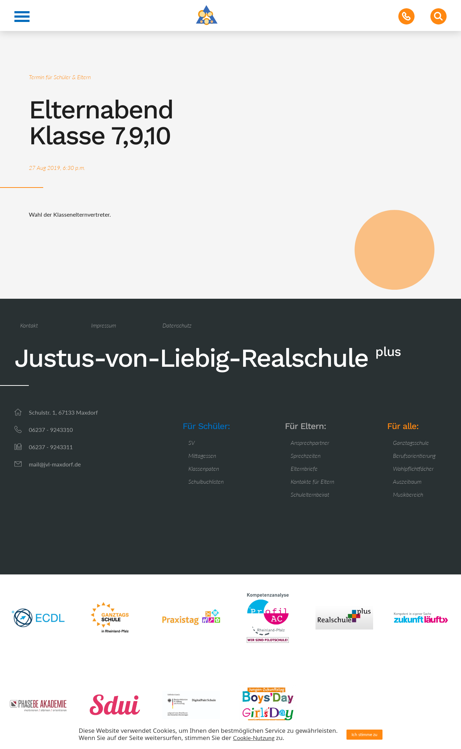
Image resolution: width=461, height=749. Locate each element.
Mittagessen (202, 455)
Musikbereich (408, 494)
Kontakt (29, 325)
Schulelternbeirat (310, 494)
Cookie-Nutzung (253, 737)
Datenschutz (177, 325)
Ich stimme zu (364, 734)
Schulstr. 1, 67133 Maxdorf (63, 412)
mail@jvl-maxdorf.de (55, 464)
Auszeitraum (407, 481)
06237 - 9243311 (51, 446)
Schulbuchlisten (206, 481)
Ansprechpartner (310, 442)
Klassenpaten (203, 468)
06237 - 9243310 (51, 429)
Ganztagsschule (411, 442)
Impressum (103, 325)
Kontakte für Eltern (312, 481)
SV (191, 442)
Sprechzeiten (306, 455)
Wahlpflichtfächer (413, 468)
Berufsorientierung (414, 455)
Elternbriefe (304, 468)
